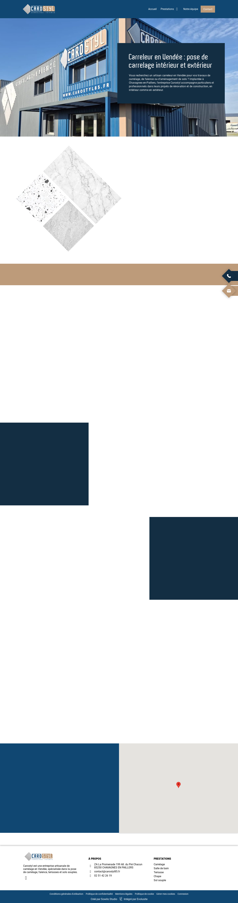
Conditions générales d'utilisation (66, 894)
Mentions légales (123, 894)
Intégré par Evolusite (135, 899)
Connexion (183, 894)
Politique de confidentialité (99, 894)
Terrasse (159, 872)
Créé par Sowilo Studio (104, 899)
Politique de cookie (144, 894)
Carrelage (159, 864)
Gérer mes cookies (165, 894)
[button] (178, 785)
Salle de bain (161, 868)
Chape (157, 876)
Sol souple (160, 880)
